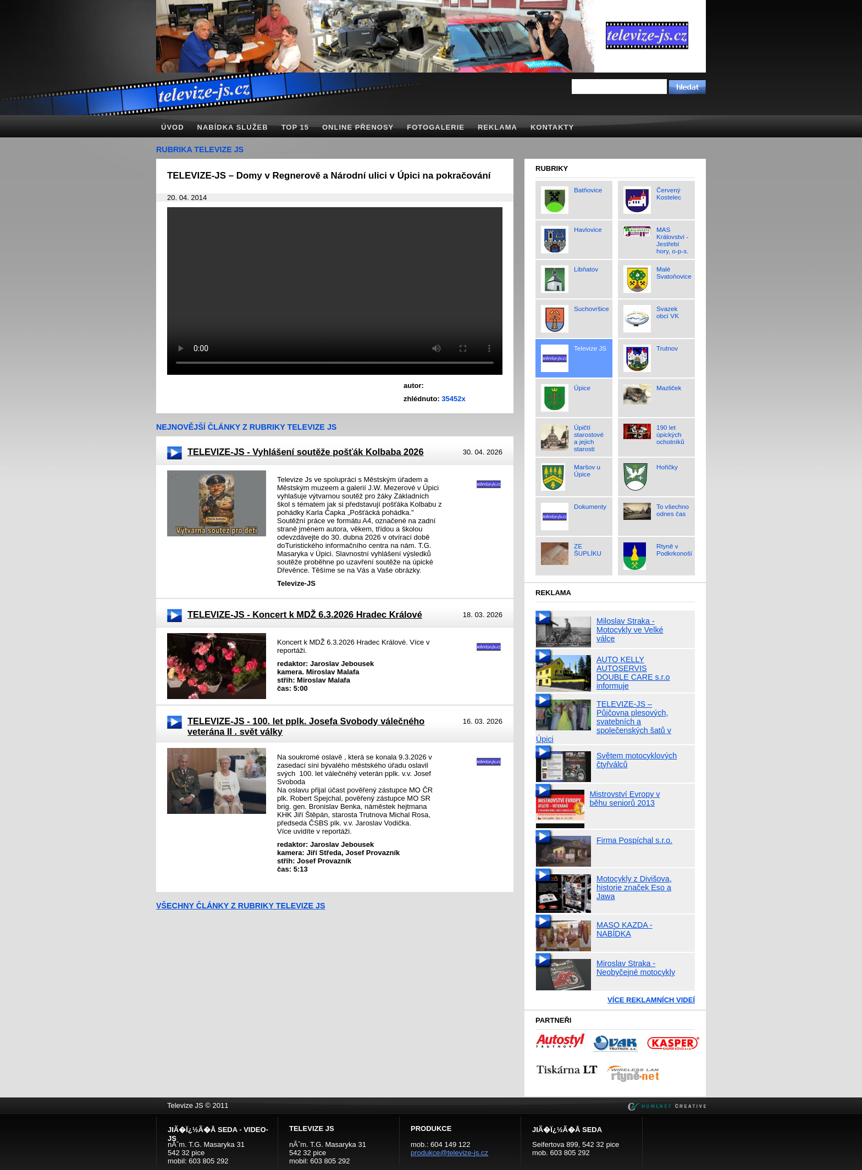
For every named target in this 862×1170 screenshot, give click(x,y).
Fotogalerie (436, 127)
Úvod (172, 127)
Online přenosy (358, 127)
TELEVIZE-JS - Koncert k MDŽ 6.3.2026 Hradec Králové (304, 614)
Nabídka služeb (232, 127)
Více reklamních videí (651, 1000)
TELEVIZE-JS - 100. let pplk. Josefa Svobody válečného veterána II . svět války (305, 726)
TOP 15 (295, 127)
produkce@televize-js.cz (449, 1153)
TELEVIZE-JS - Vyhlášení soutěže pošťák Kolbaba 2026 (305, 452)
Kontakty (552, 127)
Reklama (497, 127)
